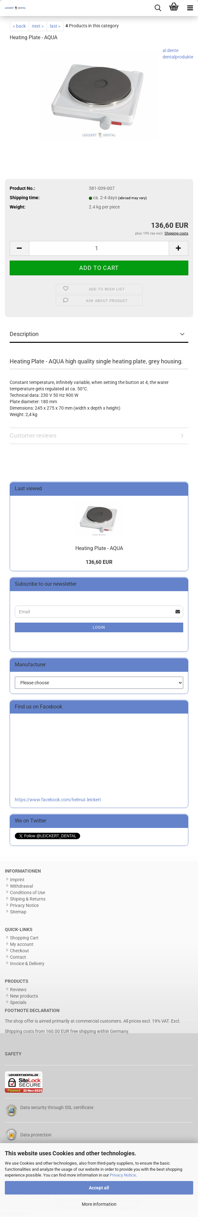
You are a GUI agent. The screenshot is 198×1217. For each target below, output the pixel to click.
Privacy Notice (123, 1175)
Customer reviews (33, 435)
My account (21, 944)
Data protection (36, 1134)
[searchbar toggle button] (158, 8)
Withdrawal (21, 886)
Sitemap (18, 911)
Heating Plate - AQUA (99, 548)
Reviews (18, 989)
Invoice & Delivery (27, 963)
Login (99, 627)
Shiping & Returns (27, 899)
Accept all (99, 1187)
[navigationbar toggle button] (190, 8)
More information (99, 1204)
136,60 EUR (99, 562)
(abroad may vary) (132, 198)
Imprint (17, 879)
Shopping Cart (24, 937)
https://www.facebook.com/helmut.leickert (58, 799)
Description (24, 334)
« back (19, 26)
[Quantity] (99, 248)
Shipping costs (19, 1031)
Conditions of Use (27, 892)
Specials (18, 1002)
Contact (18, 957)
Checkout (19, 950)
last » (55, 26)
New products (24, 996)
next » (38, 26)
